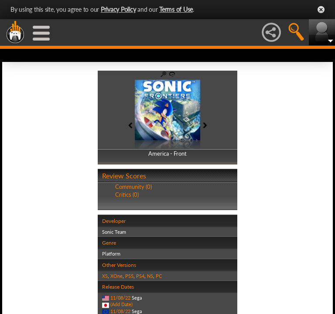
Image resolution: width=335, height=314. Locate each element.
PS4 (140, 276)
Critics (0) (127, 194)
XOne (116, 276)
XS (105, 276)
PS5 (129, 276)
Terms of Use (176, 9)
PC (159, 276)
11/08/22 (120, 297)
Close (321, 9)
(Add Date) (121, 304)
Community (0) (133, 186)
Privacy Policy (118, 9)
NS (150, 276)
